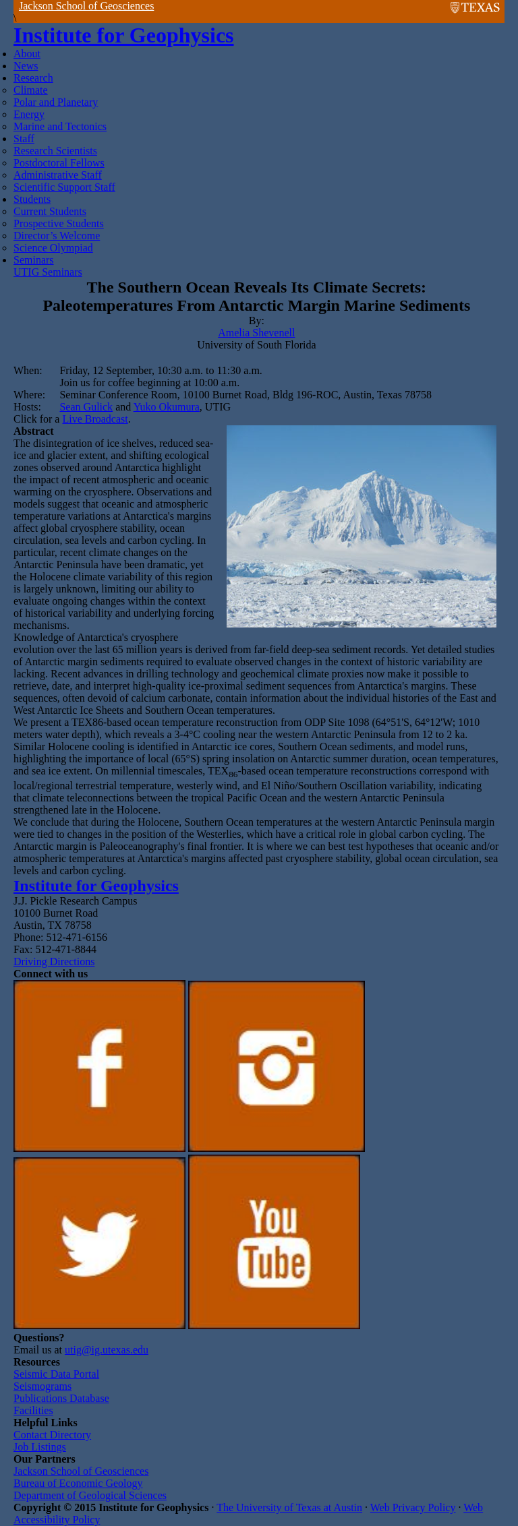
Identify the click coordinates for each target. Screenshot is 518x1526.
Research (33, 78)
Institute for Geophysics (123, 35)
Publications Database (61, 1398)
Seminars (33, 260)
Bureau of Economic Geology (78, 1483)
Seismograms (42, 1386)
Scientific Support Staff (64, 187)
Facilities (33, 1410)
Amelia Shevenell (256, 332)
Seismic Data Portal (56, 1374)
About (26, 53)
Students (32, 199)
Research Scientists (55, 150)
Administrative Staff (57, 175)
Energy (29, 114)
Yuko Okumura (167, 407)
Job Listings (39, 1447)
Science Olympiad (53, 247)
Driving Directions (53, 961)
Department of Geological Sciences (90, 1495)
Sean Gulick (86, 407)
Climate (30, 90)
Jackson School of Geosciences (86, 5)
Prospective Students (58, 223)
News (25, 65)
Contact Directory (52, 1434)
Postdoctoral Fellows (59, 163)
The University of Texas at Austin (289, 1507)
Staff (23, 138)
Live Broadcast (94, 419)
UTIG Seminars (47, 272)
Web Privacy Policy (413, 1507)
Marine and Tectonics (60, 126)
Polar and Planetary (55, 102)
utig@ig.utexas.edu (106, 1349)
